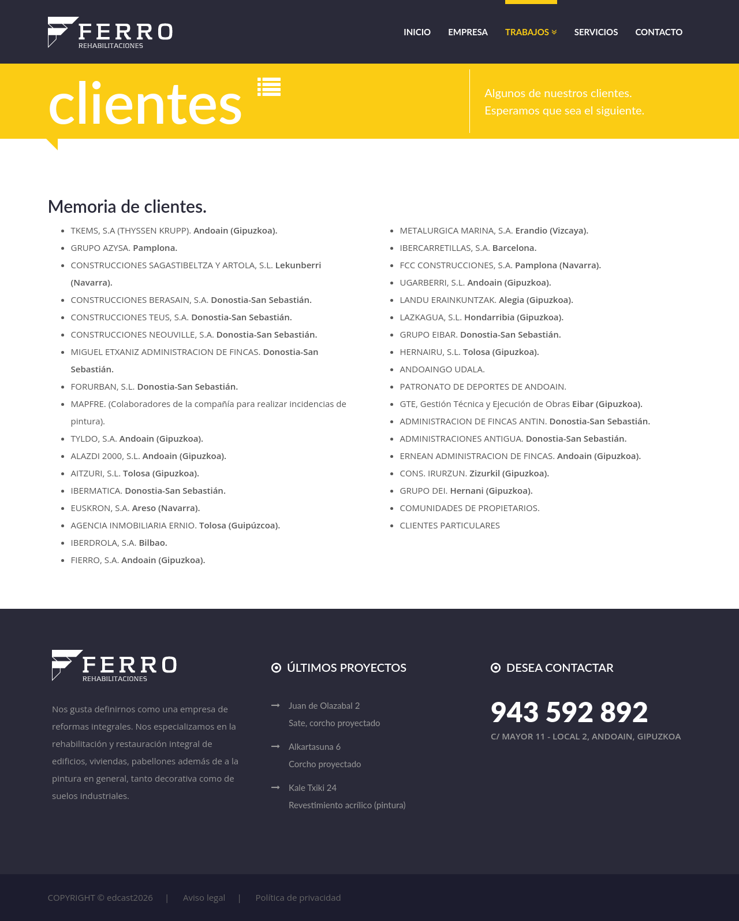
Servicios (596, 32)
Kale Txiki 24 (378, 797)
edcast (120, 897)
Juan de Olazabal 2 (378, 715)
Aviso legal (204, 897)
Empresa (468, 32)
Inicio (417, 32)
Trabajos (531, 32)
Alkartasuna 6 (378, 756)
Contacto (658, 32)
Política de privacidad (298, 897)
